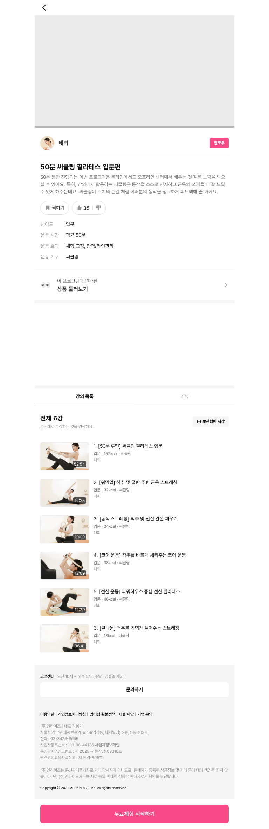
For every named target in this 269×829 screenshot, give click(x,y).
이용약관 (47, 714)
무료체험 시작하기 (134, 813)
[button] (134, 456)
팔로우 (219, 143)
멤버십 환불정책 (102, 714)
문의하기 (134, 689)
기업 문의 (144, 714)
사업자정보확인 (107, 745)
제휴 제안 (126, 714)
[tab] (84, 396)
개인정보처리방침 (72, 714)
